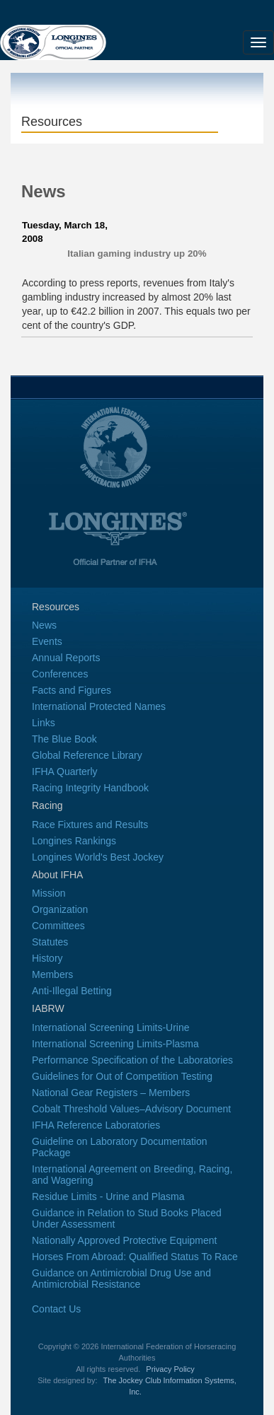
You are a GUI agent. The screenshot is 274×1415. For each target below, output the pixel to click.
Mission (48, 893)
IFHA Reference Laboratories (96, 1125)
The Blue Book (64, 739)
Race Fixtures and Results (90, 824)
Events (47, 641)
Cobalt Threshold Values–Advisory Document (131, 1108)
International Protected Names (99, 706)
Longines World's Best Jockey (98, 857)
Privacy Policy (170, 1369)
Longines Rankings (74, 840)
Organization (60, 909)
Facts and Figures (71, 690)
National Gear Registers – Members (111, 1092)
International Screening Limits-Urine (111, 1027)
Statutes (50, 942)
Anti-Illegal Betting (72, 990)
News (44, 625)
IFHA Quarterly (65, 771)
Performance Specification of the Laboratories (132, 1060)
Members (52, 974)
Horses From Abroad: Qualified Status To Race (135, 1256)
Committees (58, 925)
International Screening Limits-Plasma (115, 1043)
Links (43, 722)
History (47, 958)
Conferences (60, 674)
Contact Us (56, 1309)
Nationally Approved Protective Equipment (124, 1240)
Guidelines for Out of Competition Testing (122, 1076)
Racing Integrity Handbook (90, 787)
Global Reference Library (87, 755)
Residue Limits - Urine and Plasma (108, 1196)
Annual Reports (66, 657)
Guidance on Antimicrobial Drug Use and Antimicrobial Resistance (121, 1278)
